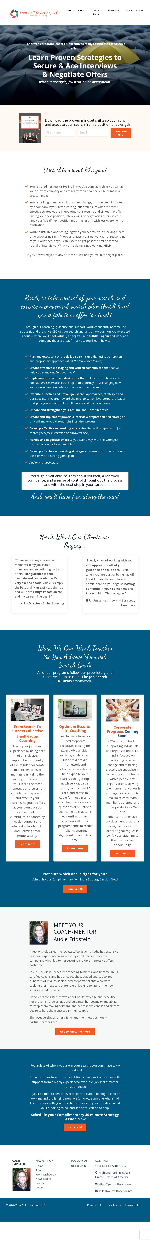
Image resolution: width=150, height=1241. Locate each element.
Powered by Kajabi (135, 1233)
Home (71, 8)
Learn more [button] (27, 865)
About (83, 8)
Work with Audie (94, 12)
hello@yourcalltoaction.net (115, 1210)
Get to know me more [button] (75, 1050)
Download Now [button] (120, 133)
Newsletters (110, 8)
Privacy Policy (96, 1224)
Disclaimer (114, 1224)
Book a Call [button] (75, 904)
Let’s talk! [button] (75, 1145)
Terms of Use (133, 1224)
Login (139, 8)
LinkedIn (79, 1184)
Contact (126, 8)
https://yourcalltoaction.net (116, 1203)
